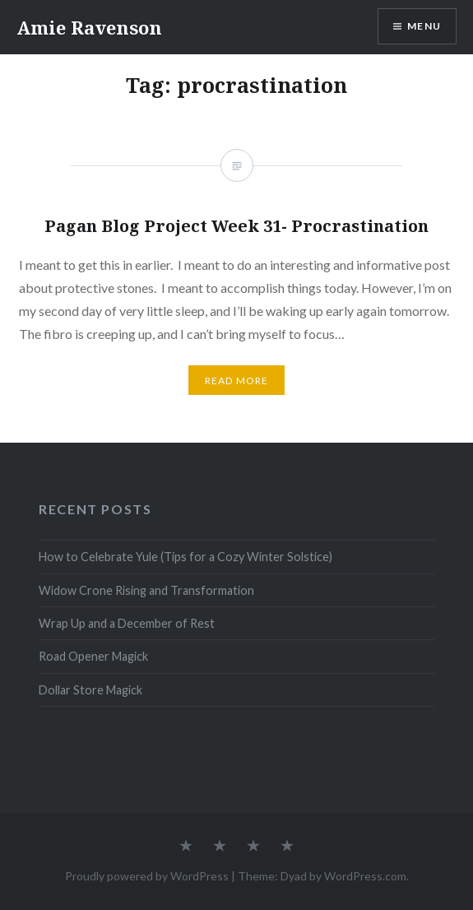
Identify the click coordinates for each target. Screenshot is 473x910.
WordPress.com (365, 876)
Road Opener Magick (93, 656)
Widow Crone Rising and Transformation (146, 590)
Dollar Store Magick (90, 690)
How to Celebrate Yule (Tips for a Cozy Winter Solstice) (185, 557)
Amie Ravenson (89, 27)
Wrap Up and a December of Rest (127, 623)
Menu (424, 26)
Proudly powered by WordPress (147, 876)
